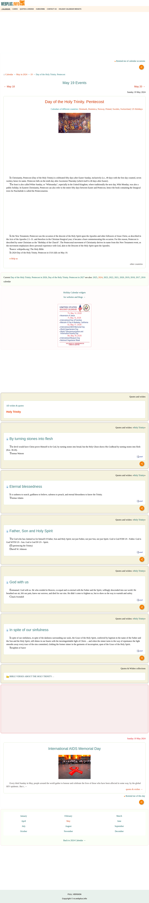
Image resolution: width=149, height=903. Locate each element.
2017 (138, 277)
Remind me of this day (134, 796)
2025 (95, 277)
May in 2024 (21, 74)
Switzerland (125, 109)
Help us (14, 258)
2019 (127, 277)
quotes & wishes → (134, 789)
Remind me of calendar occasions (130, 61)
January (23, 816)
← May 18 (9, 86)
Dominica (92, 109)
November (68, 831)
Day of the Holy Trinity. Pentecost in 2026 (29, 277)
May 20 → (139, 86)
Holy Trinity (139, 427)
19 (31, 74)
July (23, 826)
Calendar (9, 74)
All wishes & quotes (15, 406)
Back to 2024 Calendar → (74, 840)
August (68, 826)
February (68, 816)
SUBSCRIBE (40, 9)
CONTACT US (51, 9)
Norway (101, 109)
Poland (108, 109)
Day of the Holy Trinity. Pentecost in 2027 (66, 277)
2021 (116, 277)
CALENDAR (6, 9)
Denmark (83, 109)
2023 (106, 277)
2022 (111, 277)
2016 (143, 277)
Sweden (116, 109)
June (119, 821)
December (119, 831)
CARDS (15, 9)
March (119, 816)
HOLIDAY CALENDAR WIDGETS (70, 9)
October (23, 831)
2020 (122, 277)
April (23, 821)
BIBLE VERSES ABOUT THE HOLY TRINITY (30, 676)
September (119, 826)
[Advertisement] (74, 33)
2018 (132, 277)
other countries (136, 264)
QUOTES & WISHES (26, 9)
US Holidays (137, 109)
